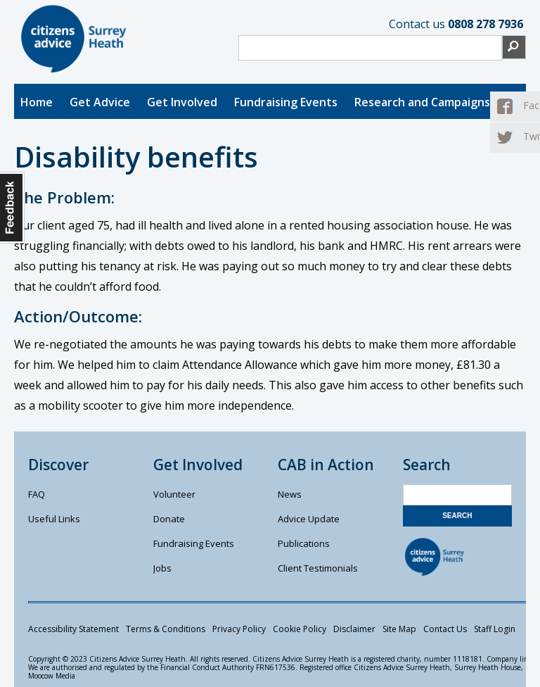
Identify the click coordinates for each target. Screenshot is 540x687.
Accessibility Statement (73, 629)
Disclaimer (354, 629)
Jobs (162, 568)
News (290, 494)
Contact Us (445, 629)
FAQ (36, 494)
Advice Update (309, 518)
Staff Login (494, 629)
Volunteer (174, 494)
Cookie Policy (299, 629)
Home (36, 102)
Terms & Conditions (165, 629)
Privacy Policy (239, 629)
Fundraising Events (286, 102)
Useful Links (54, 518)
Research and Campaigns (422, 102)
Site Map (399, 629)
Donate (169, 518)
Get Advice (100, 102)
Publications (304, 543)
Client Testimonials (318, 568)
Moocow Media (51, 676)
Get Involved (182, 102)
